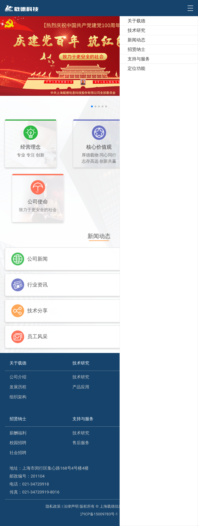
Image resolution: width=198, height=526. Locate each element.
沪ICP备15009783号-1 (99, 514)
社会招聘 (18, 452)
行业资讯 (143, 387)
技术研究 (80, 377)
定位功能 (143, 433)
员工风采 (143, 406)
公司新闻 (143, 377)
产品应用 (80, 387)
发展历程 (18, 387)
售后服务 (80, 442)
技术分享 (143, 397)
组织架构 (18, 397)
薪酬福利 (18, 433)
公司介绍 (18, 377)
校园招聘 (18, 442)
